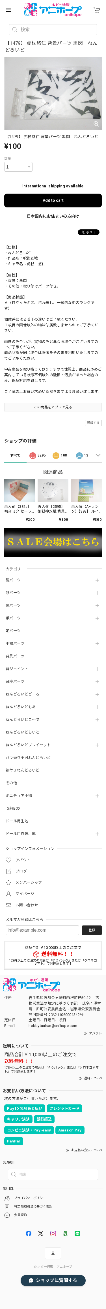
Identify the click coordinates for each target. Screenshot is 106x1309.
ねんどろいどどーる (23, 694)
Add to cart (53, 200)
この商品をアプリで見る (53, 407)
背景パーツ (15, 656)
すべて (15, 455)
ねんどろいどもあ (21, 707)
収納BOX (13, 808)
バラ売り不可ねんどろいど (28, 758)
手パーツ (13, 618)
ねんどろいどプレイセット (28, 745)
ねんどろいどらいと (23, 732)
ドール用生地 (17, 821)
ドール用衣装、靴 (21, 834)
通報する (93, 423)
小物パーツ (15, 643)
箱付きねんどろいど (23, 770)
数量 (7, 159)
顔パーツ (13, 593)
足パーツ (13, 631)
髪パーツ (13, 580)
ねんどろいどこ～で (23, 719)
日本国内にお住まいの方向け (53, 216)
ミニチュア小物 (19, 796)
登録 (91, 930)
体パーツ (13, 605)
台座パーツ (15, 681)
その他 (11, 783)
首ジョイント (17, 669)
